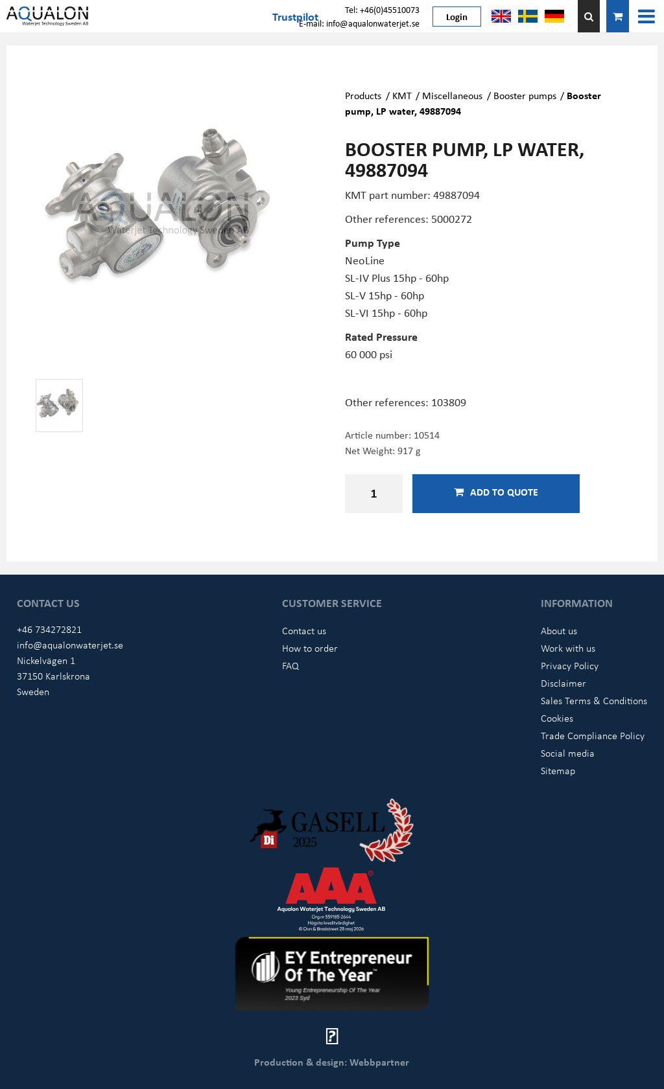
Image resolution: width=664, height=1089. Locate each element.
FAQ (290, 665)
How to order (310, 648)
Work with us (568, 648)
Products (363, 95)
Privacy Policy (570, 665)
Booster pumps (524, 95)
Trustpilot (295, 16)
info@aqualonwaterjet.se (70, 644)
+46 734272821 (49, 629)
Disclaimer (563, 683)
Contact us (304, 630)
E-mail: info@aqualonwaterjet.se (359, 23)
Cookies (557, 718)
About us (559, 630)
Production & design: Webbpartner (331, 1062)
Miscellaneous (452, 95)
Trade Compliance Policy (593, 735)
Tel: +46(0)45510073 (382, 9)
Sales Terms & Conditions (594, 700)
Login (457, 16)
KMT (402, 95)
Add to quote (496, 492)
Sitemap (558, 770)
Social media (568, 753)
